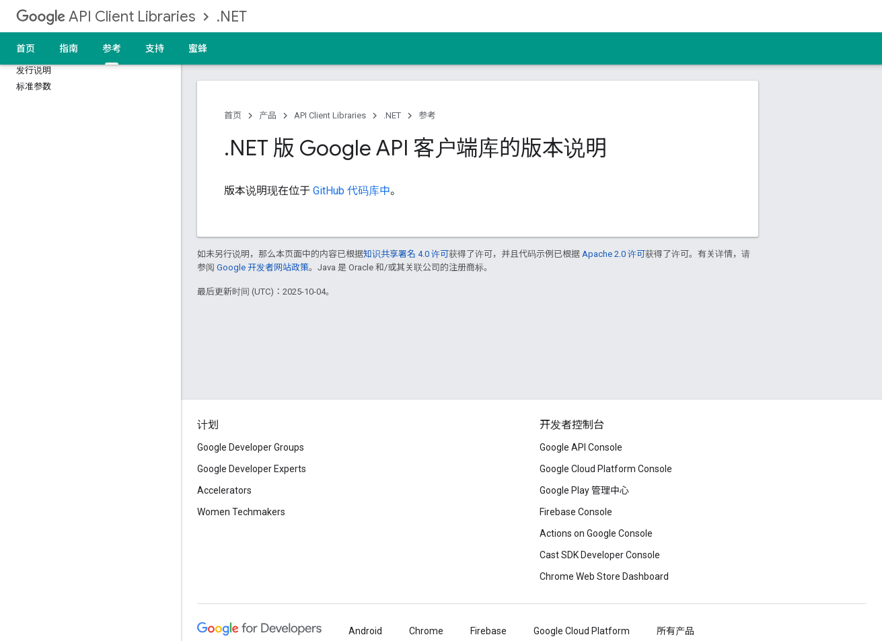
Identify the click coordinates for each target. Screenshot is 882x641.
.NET (232, 16)
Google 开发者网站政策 (263, 267)
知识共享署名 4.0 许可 (406, 254)
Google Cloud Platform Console (606, 468)
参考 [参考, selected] (111, 48)
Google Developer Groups (250, 447)
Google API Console (581, 447)
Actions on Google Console (596, 533)
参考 (427, 115)
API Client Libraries (105, 16)
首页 (25, 48)
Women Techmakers (241, 511)
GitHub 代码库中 (351, 190)
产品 (268, 115)
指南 (68, 48)
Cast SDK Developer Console (600, 555)
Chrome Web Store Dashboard (604, 576)
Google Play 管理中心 (584, 490)
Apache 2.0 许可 (613, 254)
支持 (154, 48)
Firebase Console (576, 511)
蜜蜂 (197, 48)
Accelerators (224, 490)
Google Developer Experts (251, 468)
